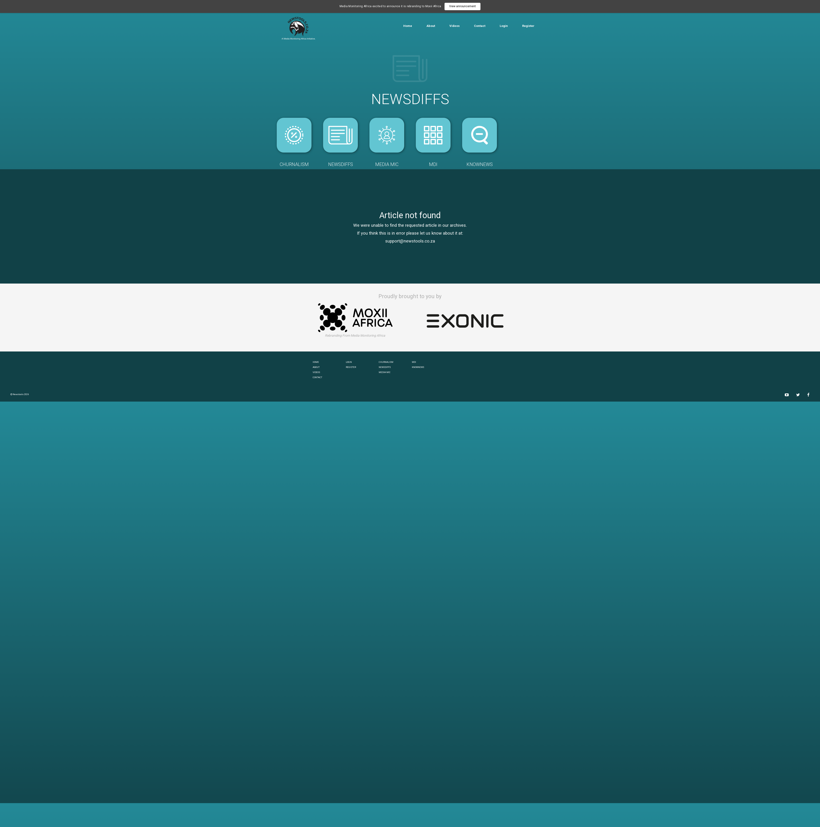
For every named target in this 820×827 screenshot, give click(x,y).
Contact (479, 26)
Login (504, 26)
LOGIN (349, 362)
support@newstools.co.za (410, 241)
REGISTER (351, 367)
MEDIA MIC (385, 372)
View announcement (462, 6)
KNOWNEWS (418, 367)
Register (528, 26)
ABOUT (316, 367)
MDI (414, 362)
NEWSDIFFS (385, 367)
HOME (316, 362)
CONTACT (317, 377)
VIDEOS (316, 372)
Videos (454, 26)
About (430, 26)
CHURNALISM (386, 362)
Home (407, 26)
